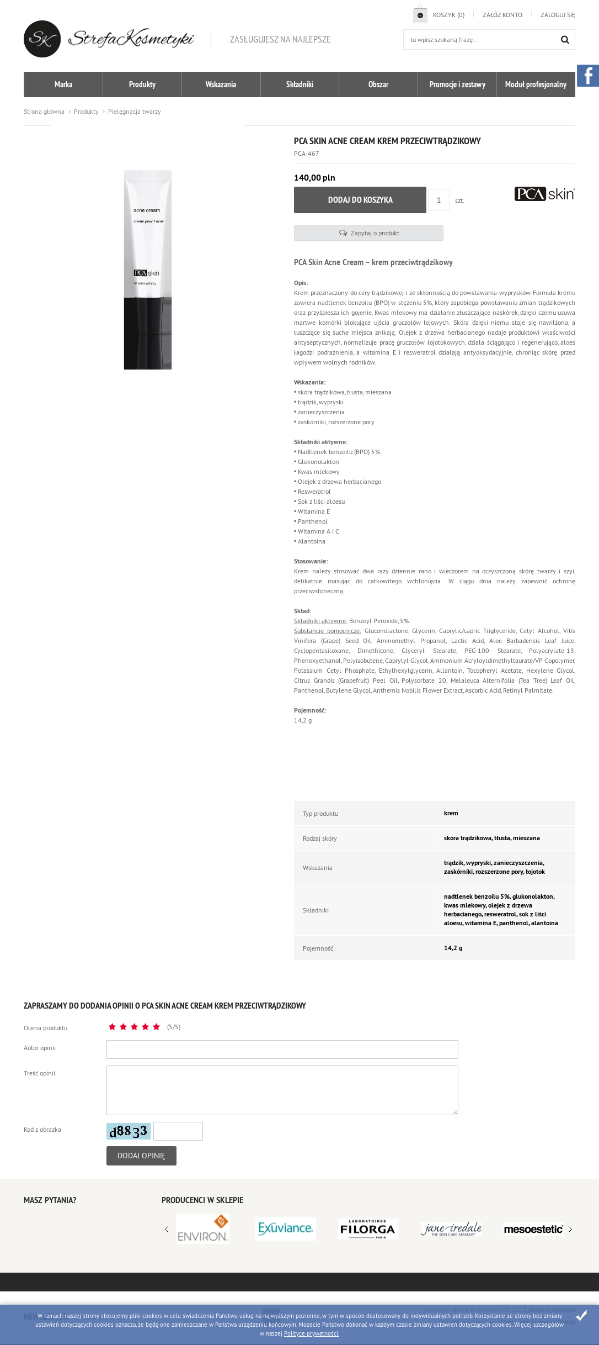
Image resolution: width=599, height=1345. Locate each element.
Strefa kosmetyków (109, 38)
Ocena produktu (45, 1021)
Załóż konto (502, 14)
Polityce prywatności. (311, 1333)
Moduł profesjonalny (535, 84)
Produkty (142, 84)
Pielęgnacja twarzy (134, 111)
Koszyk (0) (448, 14)
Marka (63, 84)
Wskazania (221, 84)
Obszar (378, 84)
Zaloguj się (558, 14)
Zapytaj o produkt (335, 227)
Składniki (299, 84)
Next (167, 1223)
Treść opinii (39, 1067)
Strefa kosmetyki (551, 1303)
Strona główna (44, 111)
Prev (570, 1223)
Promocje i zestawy (457, 84)
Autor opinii (40, 1041)
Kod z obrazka (42, 1123)
